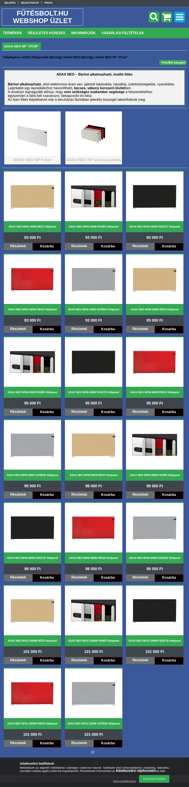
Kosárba (47, 246)
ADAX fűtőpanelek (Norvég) (42, 57)
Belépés (9, 2)
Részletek (18, 246)
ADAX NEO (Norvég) (78, 57)
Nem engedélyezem (124, 781)
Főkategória (11, 57)
